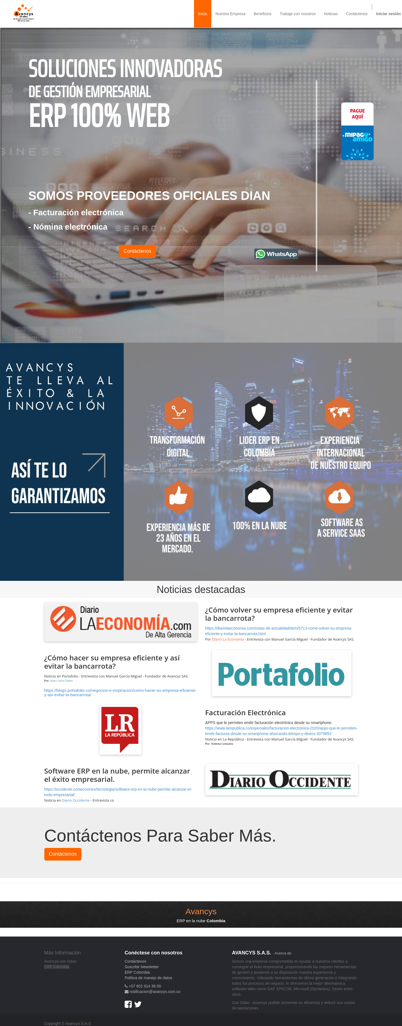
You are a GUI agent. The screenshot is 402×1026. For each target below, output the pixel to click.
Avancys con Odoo (60, 961)
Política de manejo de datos (148, 978)
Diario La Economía (228, 639)
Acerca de (283, 953)
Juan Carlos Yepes (61, 680)
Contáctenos (137, 251)
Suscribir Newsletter (142, 967)
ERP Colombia (57, 967)
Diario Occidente (76, 800)
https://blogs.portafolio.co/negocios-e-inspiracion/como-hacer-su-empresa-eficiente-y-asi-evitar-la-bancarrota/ (120, 692)
